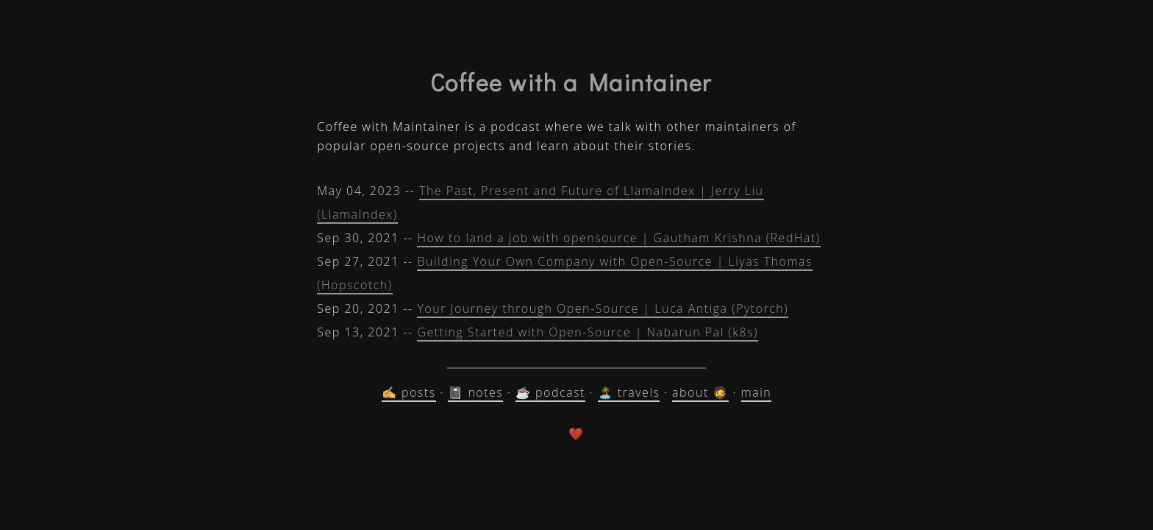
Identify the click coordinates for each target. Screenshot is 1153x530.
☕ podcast (550, 392)
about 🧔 (700, 392)
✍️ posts (409, 392)
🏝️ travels (629, 392)
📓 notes (475, 392)
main (756, 392)
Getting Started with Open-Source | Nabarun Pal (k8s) (587, 332)
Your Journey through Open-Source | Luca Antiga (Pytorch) (602, 308)
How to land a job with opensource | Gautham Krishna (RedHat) (618, 238)
